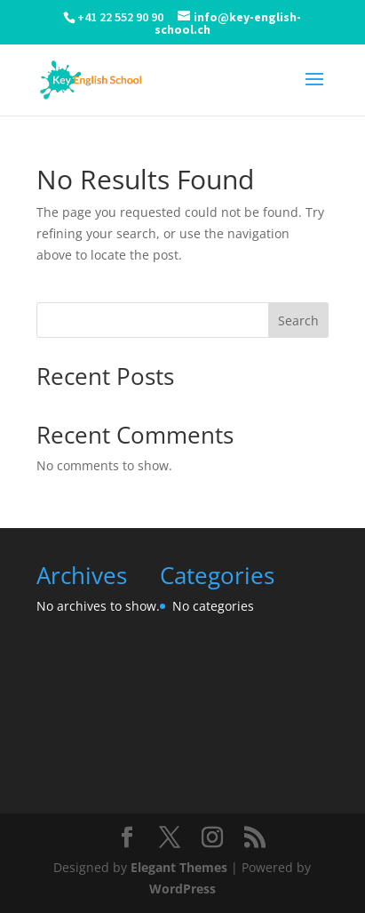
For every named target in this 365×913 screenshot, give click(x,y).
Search (298, 320)
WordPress (182, 888)
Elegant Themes (179, 867)
